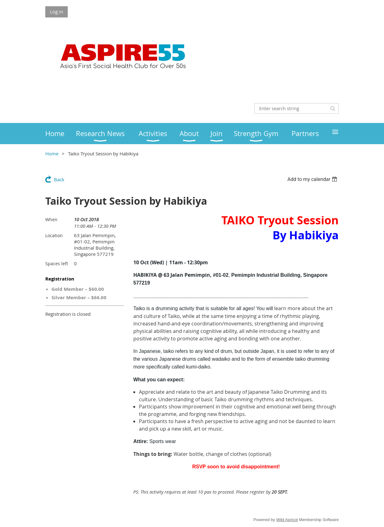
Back (59, 179)
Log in (56, 11)
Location (54, 235)
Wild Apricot (287, 519)
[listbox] (313, 179)
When (51, 219)
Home (51, 153)
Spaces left (56, 263)
